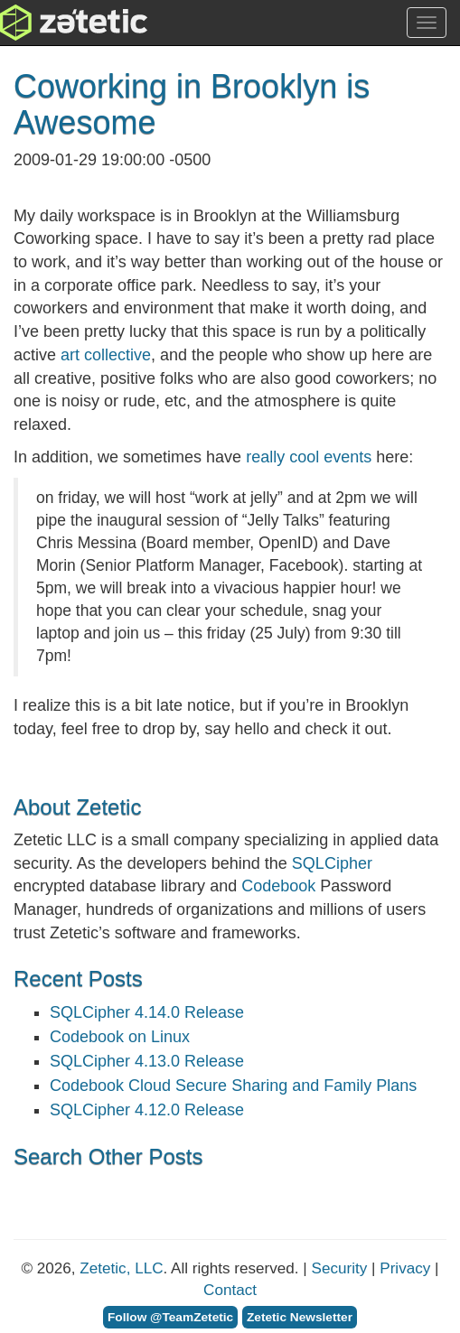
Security (340, 1268)
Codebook (278, 886)
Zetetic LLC (55, 23)
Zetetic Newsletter (299, 1317)
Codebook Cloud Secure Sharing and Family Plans (233, 1086)
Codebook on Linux (120, 1037)
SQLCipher (332, 863)
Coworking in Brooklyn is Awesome (192, 104)
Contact (230, 1290)
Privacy (405, 1268)
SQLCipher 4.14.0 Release (147, 1012)
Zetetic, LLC (121, 1268)
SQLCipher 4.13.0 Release (147, 1061)
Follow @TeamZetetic (170, 1317)
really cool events (308, 457)
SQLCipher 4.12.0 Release (147, 1110)
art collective (106, 355)
